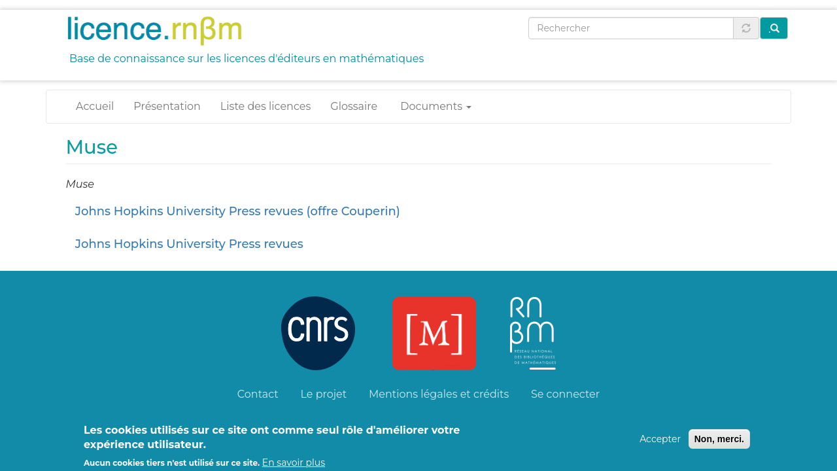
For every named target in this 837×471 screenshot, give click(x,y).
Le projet (324, 394)
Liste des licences (265, 106)
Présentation (167, 106)
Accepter (660, 443)
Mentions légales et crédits (439, 394)
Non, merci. (719, 443)
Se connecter (565, 394)
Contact (258, 394)
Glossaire (353, 106)
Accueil (95, 106)
